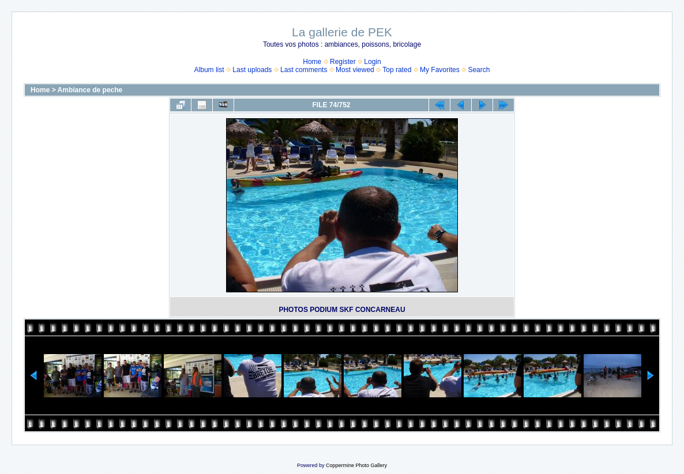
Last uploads (252, 70)
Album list (209, 70)
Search (479, 70)
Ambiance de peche (90, 90)
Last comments (303, 70)
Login (372, 62)
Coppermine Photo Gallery (356, 465)
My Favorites (440, 70)
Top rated (396, 70)
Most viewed (355, 70)
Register (343, 62)
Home (312, 62)
